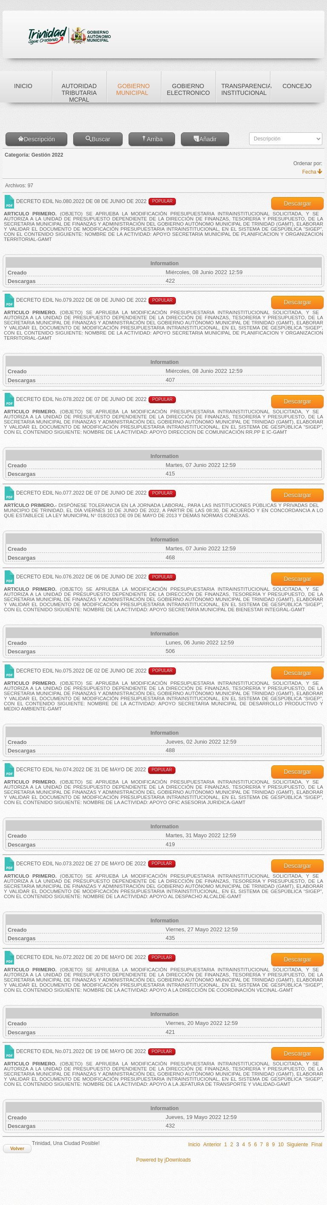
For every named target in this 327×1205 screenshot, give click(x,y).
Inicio (194, 1145)
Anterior (212, 1145)
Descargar (297, 203)
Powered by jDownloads (163, 1160)
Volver (17, 1148)
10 (281, 1145)
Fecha (312, 172)
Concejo (296, 86)
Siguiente (297, 1145)
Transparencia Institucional (245, 89)
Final (316, 1145)
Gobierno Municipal (133, 89)
